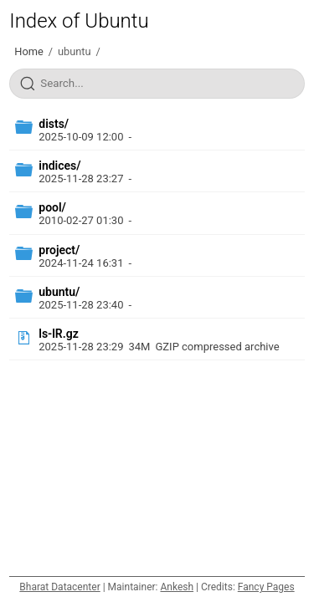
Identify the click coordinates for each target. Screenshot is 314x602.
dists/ (54, 123)
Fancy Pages (266, 587)
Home (28, 51)
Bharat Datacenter (59, 587)
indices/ (59, 165)
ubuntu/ (59, 291)
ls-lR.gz (59, 333)
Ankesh (176, 587)
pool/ (52, 207)
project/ (59, 250)
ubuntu (74, 51)
